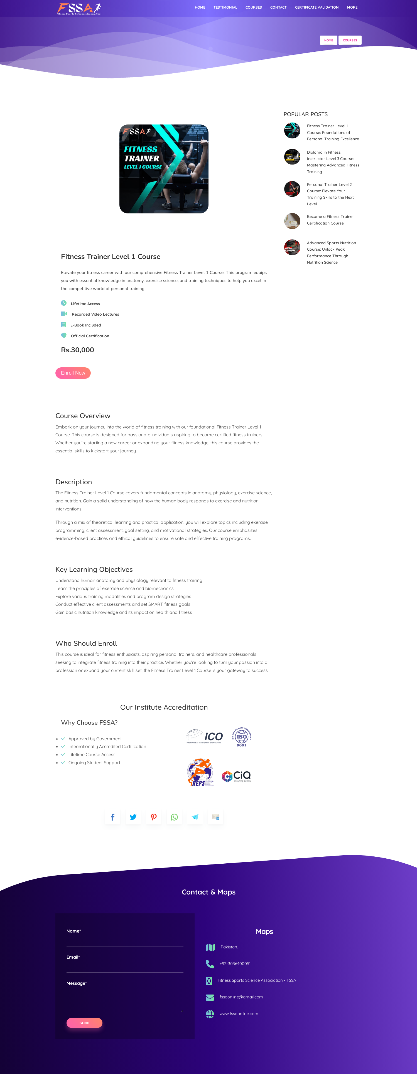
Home (200, 7)
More (352, 7)
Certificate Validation (317, 7)
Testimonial (225, 7)
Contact (278, 7)
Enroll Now (73, 373)
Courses (254, 7)
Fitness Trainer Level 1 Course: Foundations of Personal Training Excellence (333, 132)
